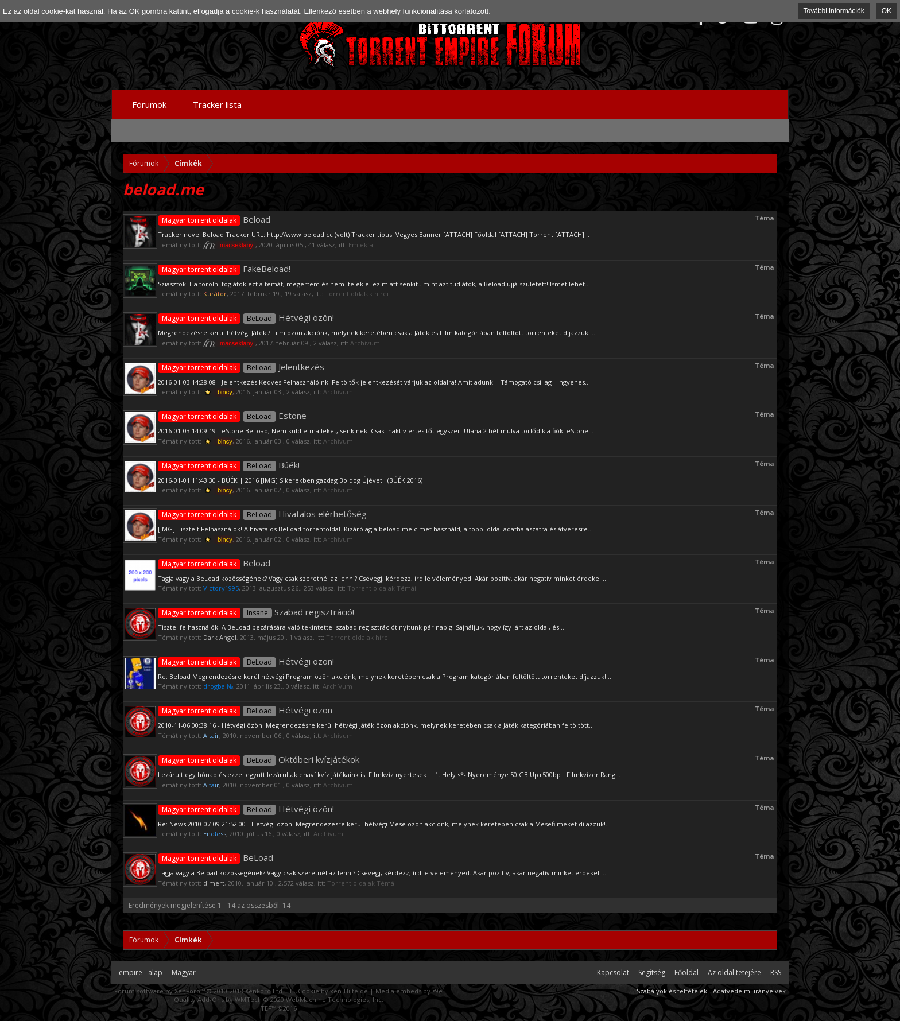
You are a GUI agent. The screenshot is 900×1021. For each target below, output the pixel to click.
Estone (232, 415)
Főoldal (686, 972)
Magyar (184, 972)
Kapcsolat (613, 972)
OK (886, 11)
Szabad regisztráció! (256, 612)
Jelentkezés (241, 366)
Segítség (651, 972)
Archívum (365, 343)
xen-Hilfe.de (349, 991)
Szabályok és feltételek (672, 991)
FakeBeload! (224, 268)
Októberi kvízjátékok (258, 759)
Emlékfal (361, 244)
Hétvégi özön (245, 710)
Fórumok (149, 104)
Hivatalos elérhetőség (262, 513)
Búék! (229, 465)
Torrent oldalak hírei (357, 293)
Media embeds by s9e (409, 991)
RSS (775, 972)
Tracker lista (217, 104)
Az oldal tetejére (734, 972)
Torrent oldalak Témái (381, 588)
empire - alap (140, 972)
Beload (214, 219)
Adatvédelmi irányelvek (749, 991)
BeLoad (215, 857)
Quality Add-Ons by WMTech (278, 999)
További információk (834, 11)
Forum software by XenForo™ (199, 991)
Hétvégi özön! (246, 317)
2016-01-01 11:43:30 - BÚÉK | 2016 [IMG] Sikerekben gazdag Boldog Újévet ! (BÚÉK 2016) (290, 480)
